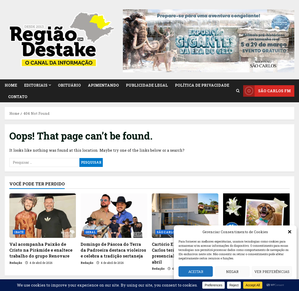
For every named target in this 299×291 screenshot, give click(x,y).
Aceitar (195, 271)
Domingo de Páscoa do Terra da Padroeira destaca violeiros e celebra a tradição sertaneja (113, 250)
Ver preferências (271, 271)
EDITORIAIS (35, 85)
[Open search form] (238, 90)
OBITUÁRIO (69, 85)
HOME (11, 85)
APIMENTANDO (103, 85)
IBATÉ (19, 232)
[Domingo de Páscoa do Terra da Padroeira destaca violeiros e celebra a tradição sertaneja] (114, 215)
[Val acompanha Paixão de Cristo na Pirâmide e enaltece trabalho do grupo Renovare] (42, 215)
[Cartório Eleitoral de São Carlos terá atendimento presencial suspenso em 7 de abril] (185, 215)
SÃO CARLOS (166, 232)
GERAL (90, 232)
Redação (15, 263)
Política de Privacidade (202, 85)
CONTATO (17, 96)
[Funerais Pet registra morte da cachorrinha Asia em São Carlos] (256, 215)
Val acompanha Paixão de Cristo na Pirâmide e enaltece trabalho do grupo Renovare (40, 250)
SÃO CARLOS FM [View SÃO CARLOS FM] (267, 90)
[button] (289, 231)
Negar (232, 271)
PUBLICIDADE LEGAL (147, 85)
